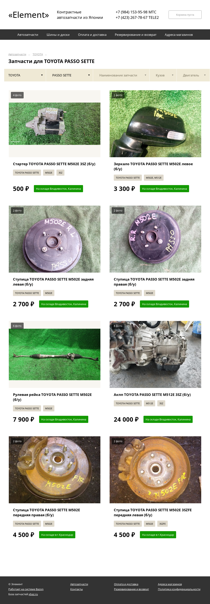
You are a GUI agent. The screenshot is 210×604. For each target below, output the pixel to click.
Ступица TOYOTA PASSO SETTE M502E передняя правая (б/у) (46, 512)
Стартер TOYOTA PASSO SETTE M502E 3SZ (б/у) (54, 163)
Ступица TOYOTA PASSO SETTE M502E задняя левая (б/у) (53, 282)
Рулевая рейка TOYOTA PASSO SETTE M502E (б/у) (52, 397)
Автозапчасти (17, 54)
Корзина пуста (185, 14)
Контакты (76, 589)
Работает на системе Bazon (26, 589)
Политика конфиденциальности (179, 589)
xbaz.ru (33, 594)
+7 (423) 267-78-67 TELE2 (137, 17)
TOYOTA (38, 54)
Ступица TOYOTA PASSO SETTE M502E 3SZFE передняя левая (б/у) (153, 512)
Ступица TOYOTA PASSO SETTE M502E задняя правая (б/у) (154, 282)
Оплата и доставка (126, 584)
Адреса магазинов (170, 584)
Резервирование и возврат (131, 589)
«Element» (27, 14)
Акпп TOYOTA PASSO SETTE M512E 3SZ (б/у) (152, 394)
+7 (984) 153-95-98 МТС (136, 11)
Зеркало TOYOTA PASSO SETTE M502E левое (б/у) (153, 166)
